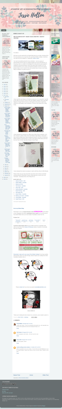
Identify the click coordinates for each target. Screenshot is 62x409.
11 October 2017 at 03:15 (35, 347)
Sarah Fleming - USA (20, 190)
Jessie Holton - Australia (21, 194)
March (6, 171)
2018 (5, 93)
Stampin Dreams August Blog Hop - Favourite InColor (7, 138)
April (6, 169)
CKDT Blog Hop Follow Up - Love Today (7, 155)
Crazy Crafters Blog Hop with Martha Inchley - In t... (7, 145)
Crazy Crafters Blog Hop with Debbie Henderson (7, 115)
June (6, 166)
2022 (5, 86)
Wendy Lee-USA (19, 184)
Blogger (43, 405)
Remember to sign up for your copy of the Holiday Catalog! (26, 254)
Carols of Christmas (29, 227)
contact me (21, 287)
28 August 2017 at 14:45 (27, 332)
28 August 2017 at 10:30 (27, 323)
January (6, 175)
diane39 (35, 405)
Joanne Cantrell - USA (20, 180)
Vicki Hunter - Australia (21, 185)
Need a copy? (36, 58)
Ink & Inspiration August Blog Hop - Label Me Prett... (7, 127)
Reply (18, 328)
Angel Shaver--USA (20, 199)
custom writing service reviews (23, 347)
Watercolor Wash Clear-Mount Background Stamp (18, 221)
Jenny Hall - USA (19, 187)
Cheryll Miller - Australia (21, 197)
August (6, 105)
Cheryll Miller (19, 323)
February (7, 173)
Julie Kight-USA (19, 192)
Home (4, 30)
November (7, 99)
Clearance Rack (5, 389)
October (6, 102)
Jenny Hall (19, 339)
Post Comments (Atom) (23, 377)
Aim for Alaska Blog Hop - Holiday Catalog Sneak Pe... (7, 109)
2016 (5, 177)
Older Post (46, 375)
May (6, 168)
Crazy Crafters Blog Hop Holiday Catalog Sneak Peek (7, 120)
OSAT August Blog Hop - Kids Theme (7, 150)
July (6, 164)
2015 (5, 179)
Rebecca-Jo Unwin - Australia (22, 195)
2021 (5, 88)
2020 (5, 89)
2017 (5, 95)
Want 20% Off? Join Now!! (7, 392)
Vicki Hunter (19, 332)
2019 (5, 91)
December (7, 96)
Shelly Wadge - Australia (21, 182)
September (7, 104)
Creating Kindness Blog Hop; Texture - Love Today (7, 160)
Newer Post (16, 375)
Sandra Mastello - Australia (21, 189)
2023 (5, 84)
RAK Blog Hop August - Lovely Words (7, 132)
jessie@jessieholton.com (40, 287)
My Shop (4, 391)
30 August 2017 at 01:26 (26, 339)
